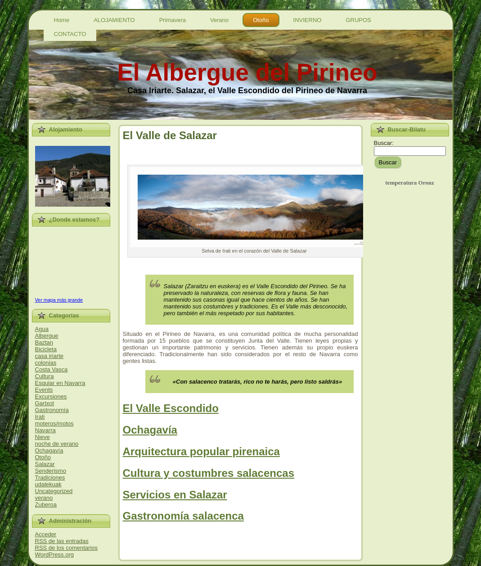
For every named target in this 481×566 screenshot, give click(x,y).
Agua (42, 329)
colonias (46, 362)
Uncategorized (54, 491)
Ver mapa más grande (59, 300)
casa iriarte (49, 356)
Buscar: (384, 143)
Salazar (45, 464)
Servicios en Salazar (175, 495)
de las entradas (62, 541)
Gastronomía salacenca (183, 516)
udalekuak (48, 484)
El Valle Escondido (171, 408)
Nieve (42, 437)
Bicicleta (46, 349)
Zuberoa (46, 504)
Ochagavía (49, 450)
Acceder (46, 534)
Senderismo (50, 470)
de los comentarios (66, 547)
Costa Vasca (51, 369)
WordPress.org (54, 554)
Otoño (43, 457)
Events (44, 389)
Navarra (45, 430)
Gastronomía (52, 410)
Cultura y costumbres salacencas (209, 473)
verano (44, 497)
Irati (40, 416)
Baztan (44, 342)
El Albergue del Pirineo (247, 72)
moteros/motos (54, 423)
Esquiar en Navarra (60, 383)
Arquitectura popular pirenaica (201, 451)
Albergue (46, 335)
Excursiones (51, 396)
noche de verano (57, 443)
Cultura (44, 376)
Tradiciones (50, 477)
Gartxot (44, 403)
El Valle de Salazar (170, 135)
